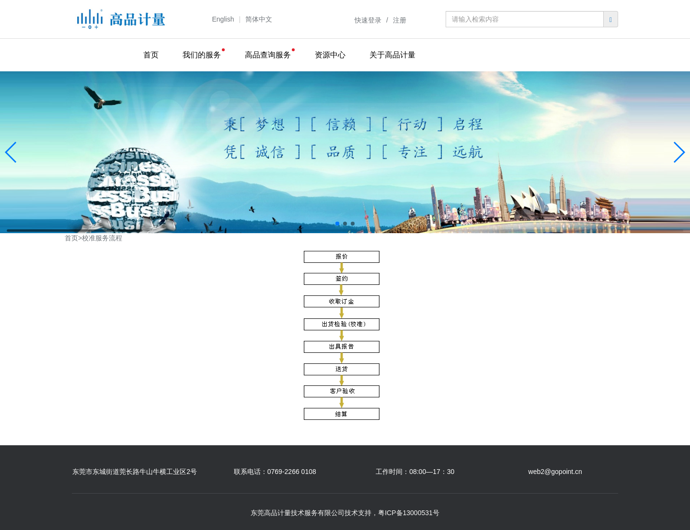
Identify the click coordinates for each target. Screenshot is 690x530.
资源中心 (330, 55)
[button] (337, 224)
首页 (151, 55)
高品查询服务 (268, 55)
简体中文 (258, 19)
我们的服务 (202, 55)
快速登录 (368, 20)
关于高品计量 (392, 55)
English (223, 19)
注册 (399, 20)
